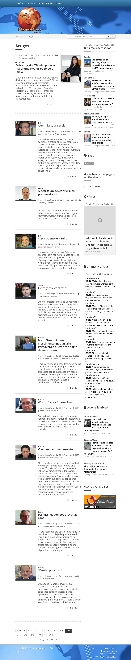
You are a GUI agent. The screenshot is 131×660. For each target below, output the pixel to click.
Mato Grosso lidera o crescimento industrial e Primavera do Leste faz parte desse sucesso (57, 345)
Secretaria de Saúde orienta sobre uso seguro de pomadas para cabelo (101, 138)
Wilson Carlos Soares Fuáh (56, 402)
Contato (59, 3)
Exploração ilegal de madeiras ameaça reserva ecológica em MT (102, 120)
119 (34, 630)
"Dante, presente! (50, 570)
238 (41, 630)
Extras (49, 3)
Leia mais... (49, 104)
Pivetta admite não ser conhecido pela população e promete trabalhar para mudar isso (99, 357)
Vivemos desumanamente (55, 449)
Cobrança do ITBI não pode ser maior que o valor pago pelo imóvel (36, 68)
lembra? (96, 407)
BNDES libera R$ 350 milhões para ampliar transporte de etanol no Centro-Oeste (103, 84)
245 (25, 634)
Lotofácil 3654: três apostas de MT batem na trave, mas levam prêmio (99, 381)
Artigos (31, 3)
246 (32, 634)
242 (68, 630)
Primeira (21, 630)
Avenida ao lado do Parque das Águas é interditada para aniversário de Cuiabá (99, 370)
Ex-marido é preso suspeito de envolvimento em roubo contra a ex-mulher (98, 298)
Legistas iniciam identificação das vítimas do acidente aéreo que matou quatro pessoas (97, 425)
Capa (19, 36)
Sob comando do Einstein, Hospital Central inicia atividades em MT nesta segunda (103, 63)
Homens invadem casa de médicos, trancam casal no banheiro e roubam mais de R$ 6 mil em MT (98, 448)
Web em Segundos (111, 655)
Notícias (21, 3)
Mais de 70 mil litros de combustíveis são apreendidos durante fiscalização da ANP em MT (99, 310)
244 (18, 634)
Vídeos (41, 3)
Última (51, 634)
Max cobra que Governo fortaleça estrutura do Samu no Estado (99, 334)
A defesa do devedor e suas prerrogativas (56, 192)
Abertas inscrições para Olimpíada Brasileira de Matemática (95, 469)
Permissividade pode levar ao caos (58, 516)
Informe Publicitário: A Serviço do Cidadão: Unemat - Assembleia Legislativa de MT (99, 243)
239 (47, 630)
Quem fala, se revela (52, 125)
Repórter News (93, 186)
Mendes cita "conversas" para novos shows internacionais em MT (103, 101)
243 (75, 630)
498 (39, 634)
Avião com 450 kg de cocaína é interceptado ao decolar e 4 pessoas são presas (99, 323)
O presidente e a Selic (52, 238)
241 (61, 630)
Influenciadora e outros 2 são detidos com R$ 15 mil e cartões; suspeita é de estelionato (100, 393)
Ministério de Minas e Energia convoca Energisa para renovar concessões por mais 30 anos (100, 285)
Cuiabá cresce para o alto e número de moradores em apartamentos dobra (100, 345)
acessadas (97, 48)
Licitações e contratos (53, 288)
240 (54, 630)
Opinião (19, 63)
